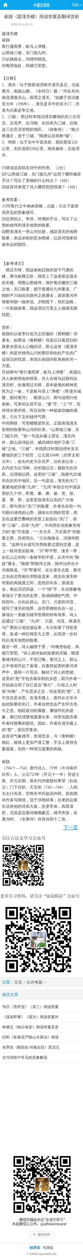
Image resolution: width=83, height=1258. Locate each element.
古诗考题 (34, 982)
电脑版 (48, 1247)
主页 (18, 982)
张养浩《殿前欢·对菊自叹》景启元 (31, 1047)
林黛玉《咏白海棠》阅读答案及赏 (30, 1027)
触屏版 (35, 1247)
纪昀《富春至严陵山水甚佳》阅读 (30, 1037)
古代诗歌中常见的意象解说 (24, 1057)
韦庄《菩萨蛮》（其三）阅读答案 (30, 1007)
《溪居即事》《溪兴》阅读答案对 (30, 1017)
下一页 (70, 827)
